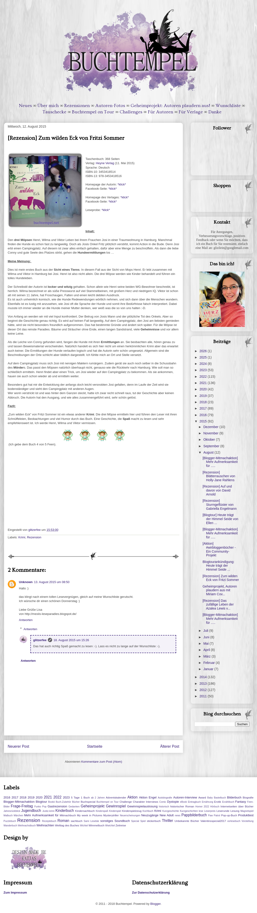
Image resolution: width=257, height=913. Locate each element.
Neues (25, 105)
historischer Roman (182, 806)
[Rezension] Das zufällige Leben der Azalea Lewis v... (218, 604)
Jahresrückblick (12, 811)
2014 (204, 677)
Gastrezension (57, 806)
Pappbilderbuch (194, 815)
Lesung (234, 810)
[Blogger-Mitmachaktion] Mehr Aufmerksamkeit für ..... (220, 462)
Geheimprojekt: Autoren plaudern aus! (170, 105)
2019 (204, 396)
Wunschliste (228, 105)
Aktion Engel (148, 797)
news (177, 815)
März (207, 656)
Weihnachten (45, 825)
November (211, 433)
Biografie (248, 797)
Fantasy (240, 801)
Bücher (76, 802)
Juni (206, 637)
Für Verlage (191, 112)
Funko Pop (40, 806)
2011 (204, 696)
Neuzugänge (149, 815)
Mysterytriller (111, 815)
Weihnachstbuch (27, 825)
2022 (204, 376)
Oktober (209, 439)
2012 (204, 690)
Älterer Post (169, 746)
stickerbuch (154, 820)
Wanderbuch (10, 825)
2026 (204, 351)
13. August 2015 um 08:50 (52, 582)
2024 (204, 364)
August (208, 452)
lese (201, 811)
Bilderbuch (234, 797)
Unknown (26, 582)
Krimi (21, 537)
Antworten (26, 620)
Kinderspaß (102, 811)
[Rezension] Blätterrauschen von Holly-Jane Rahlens (219, 476)
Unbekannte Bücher (187, 820)
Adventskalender (116, 797)
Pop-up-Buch (229, 815)
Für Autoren (160, 112)
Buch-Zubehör (63, 802)
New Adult (167, 815)
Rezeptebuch (49, 821)
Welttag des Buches (67, 825)
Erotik (217, 801)
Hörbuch (214, 806)
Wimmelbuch (96, 825)
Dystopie (173, 801)
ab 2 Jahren (98, 797)
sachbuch (76, 820)
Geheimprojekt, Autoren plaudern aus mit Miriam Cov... (220, 590)
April (207, 650)
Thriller (167, 821)
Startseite (94, 746)
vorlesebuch (233, 821)
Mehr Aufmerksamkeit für (41, 815)
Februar (209, 663)
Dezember (211, 427)
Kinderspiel (115, 811)
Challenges (131, 112)
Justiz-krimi (48, 811)
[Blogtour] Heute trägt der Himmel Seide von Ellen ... (220, 519)
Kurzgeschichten (189, 811)
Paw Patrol (214, 815)
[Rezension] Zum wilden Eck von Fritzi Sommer (221, 578)
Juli (206, 630)
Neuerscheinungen (130, 815)
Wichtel (84, 825)
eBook (183, 802)
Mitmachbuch (68, 815)
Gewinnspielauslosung (142, 806)
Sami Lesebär (91, 821)
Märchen (18, 815)
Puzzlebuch (10, 821)
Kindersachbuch (85, 810)
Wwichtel (110, 825)
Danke (214, 112)
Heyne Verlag (105, 163)
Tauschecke (54, 112)
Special (135, 821)
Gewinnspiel (116, 806)
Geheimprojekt (92, 806)
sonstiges (106, 821)
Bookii (51, 802)
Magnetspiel (246, 811)
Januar (208, 669)
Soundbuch (122, 821)
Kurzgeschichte (170, 811)
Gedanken (74, 806)
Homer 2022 (202, 806)
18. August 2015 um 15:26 (71, 640)
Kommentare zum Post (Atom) (101, 761)
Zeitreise (120, 825)
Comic (162, 802)
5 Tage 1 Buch (80, 797)
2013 (204, 683)
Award (202, 797)
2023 (204, 370)
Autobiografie (165, 797)
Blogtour (41, 801)
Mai (206, 643)
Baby (210, 797)
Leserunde (223, 810)
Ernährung (207, 802)
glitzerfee (39, 640)
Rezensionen (77, 105)
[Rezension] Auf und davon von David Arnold (217, 490)
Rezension (34, 537)
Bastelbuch (220, 797)
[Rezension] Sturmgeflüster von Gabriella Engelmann (220, 504)
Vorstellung (247, 821)
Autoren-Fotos (110, 105)
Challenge (126, 801)
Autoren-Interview (185, 797)
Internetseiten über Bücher (237, 806)
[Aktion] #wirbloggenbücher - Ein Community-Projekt (219, 549)
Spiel (143, 821)
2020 (204, 389)
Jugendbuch (31, 811)
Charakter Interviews (145, 801)
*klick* (122, 184)
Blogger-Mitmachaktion (19, 801)
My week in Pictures (89, 815)
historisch (164, 806)
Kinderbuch (64, 811)
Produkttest (245, 815)
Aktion (132, 797)
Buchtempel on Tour (93, 112)
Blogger (155, 904)
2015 (204, 421)
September (211, 446)
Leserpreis (210, 811)
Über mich (48, 105)
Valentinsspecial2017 (213, 820)
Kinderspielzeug (132, 810)
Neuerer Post (18, 746)
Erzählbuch (228, 802)
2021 (204, 383)
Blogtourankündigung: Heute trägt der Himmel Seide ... (218, 566)
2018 (204, 402)
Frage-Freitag (22, 806)
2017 (204, 408)
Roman (63, 821)
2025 (204, 357)
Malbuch (8, 815)
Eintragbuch (194, 802)
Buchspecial (88, 801)
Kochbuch (148, 811)
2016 (204, 415)
